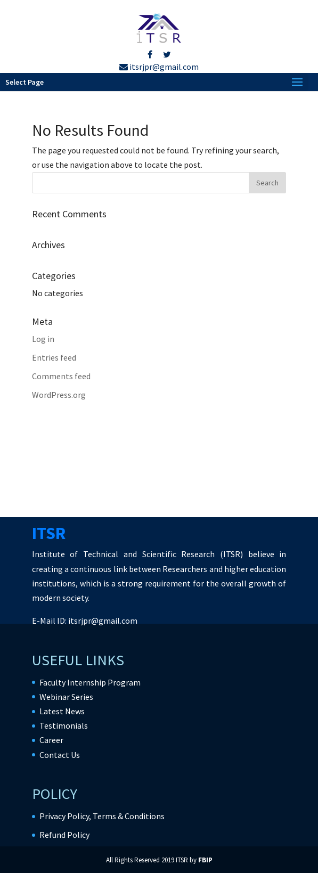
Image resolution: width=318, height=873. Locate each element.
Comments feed (61, 376)
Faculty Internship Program (90, 682)
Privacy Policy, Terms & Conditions (102, 816)
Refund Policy (64, 834)
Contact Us (59, 754)
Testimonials (63, 725)
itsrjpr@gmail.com (159, 66)
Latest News (62, 711)
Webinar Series (66, 696)
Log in (43, 338)
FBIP (205, 859)
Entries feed (54, 357)
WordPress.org (59, 394)
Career (51, 740)
